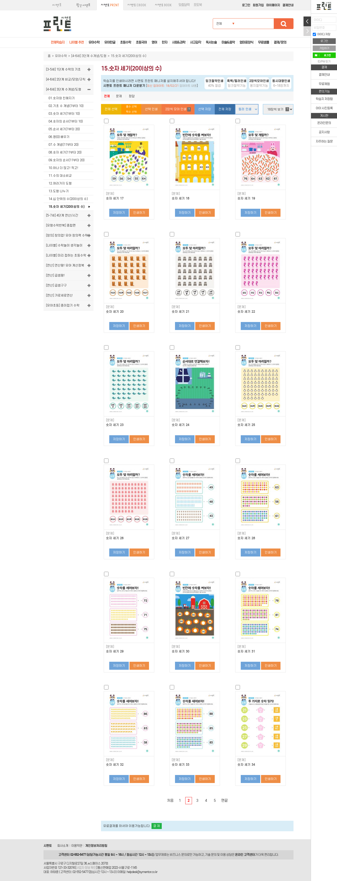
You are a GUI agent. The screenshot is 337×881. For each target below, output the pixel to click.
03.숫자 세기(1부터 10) (64, 114)
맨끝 (224, 800)
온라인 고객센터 (245, 854)
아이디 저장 (321, 34)
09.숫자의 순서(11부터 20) (66, 160)
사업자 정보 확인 (86, 868)
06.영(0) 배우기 (59, 137)
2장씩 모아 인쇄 (178, 109)
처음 (170, 800)
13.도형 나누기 (58, 191)
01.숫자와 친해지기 (61, 98)
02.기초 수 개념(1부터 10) (66, 106)
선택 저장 (204, 109)
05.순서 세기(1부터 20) (64, 129)
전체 (107, 96)
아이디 (318, 20)
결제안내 (288, 5)
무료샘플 (263, 42)
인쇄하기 (139, 212)
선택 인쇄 (151, 109)
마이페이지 (273, 5)
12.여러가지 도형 (60, 183)
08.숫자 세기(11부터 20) (65, 152)
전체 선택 (111, 109)
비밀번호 (319, 28)
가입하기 (324, 48)
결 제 (156, 826)
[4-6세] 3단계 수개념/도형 (88, 56)
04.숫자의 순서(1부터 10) (65, 121)
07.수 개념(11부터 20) (63, 144)
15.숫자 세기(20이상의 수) (66, 206)
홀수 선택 (131, 106)
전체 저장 (224, 109)
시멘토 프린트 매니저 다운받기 (124, 86)
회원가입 (258, 5)
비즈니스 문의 (178, 854)
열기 (307, 21)
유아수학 (61, 56)
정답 (132, 96)
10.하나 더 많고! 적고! (63, 168)
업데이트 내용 (188, 86)
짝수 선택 (131, 112)
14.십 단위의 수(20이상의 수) (68, 199)
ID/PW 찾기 (324, 61)
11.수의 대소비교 (60, 176)
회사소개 (62, 846)
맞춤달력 (184, 5)
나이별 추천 (76, 42)
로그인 (246, 5)
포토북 (198, 5)
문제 (119, 96)
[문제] (110, 194)
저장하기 (119, 212)
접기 (307, 31)
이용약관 (76, 846)
